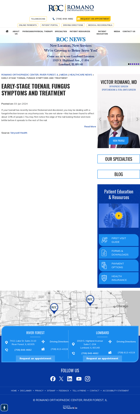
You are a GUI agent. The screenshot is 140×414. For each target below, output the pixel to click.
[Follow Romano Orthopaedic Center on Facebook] (52, 379)
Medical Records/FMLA (100, 25)
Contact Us (129, 31)
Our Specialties (118, 159)
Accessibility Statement (116, 390)
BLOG (118, 174)
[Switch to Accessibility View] (4, 407)
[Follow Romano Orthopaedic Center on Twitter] (61, 379)
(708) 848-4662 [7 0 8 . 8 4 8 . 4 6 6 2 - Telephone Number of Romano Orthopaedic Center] (64, 19)
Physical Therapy (43, 31)
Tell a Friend (79, 390)
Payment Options (118, 265)
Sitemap (51, 390)
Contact (94, 390)
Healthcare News (81, 74)
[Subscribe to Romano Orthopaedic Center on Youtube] (78, 379)
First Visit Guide (119, 240)
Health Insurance (119, 278)
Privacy (39, 390)
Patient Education (102, 32)
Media (117, 31)
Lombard (102, 332)
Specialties (61, 31)
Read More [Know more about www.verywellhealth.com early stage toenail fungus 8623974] (90, 126)
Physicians (27, 31)
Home (7, 31)
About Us (16, 32)
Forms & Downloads (120, 252)
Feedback (64, 390)
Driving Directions (73, 25)
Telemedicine (38, 19)
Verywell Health (18, 132)
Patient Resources (80, 31)
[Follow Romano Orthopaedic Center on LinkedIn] (70, 379)
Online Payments (28, 25)
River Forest (35, 332)
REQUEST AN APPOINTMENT (95, 19)
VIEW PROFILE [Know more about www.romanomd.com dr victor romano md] (119, 140)
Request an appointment (35, 358)
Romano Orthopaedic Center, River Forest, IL (29, 74)
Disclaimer (26, 390)
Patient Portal (50, 25)
